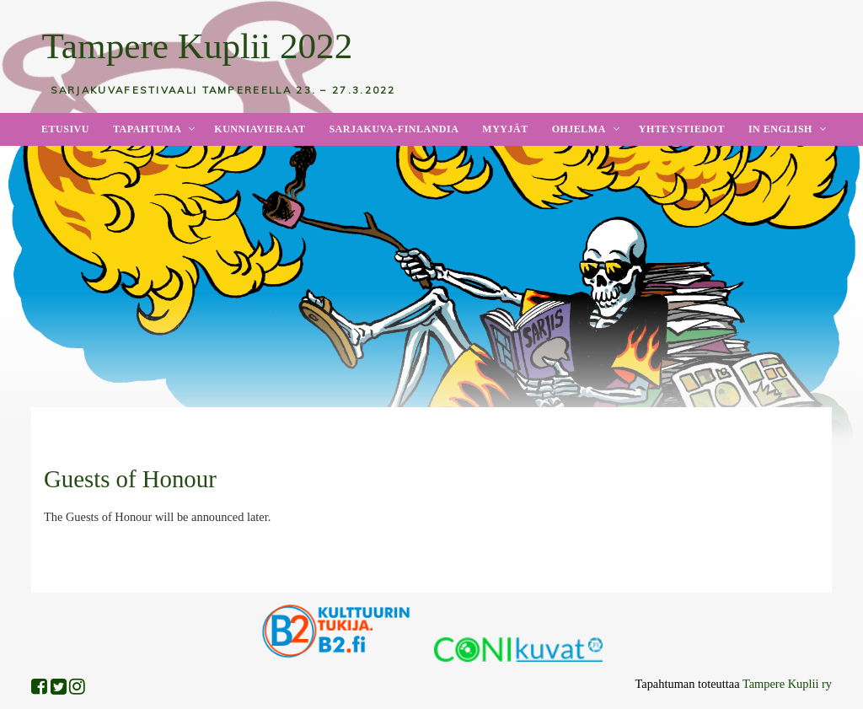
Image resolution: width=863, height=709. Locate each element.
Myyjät (505, 129)
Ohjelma (579, 129)
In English (780, 129)
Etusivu (65, 129)
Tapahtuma (147, 129)
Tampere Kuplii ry (787, 683)
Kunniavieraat (259, 129)
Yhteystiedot (682, 129)
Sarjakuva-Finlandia (393, 129)
